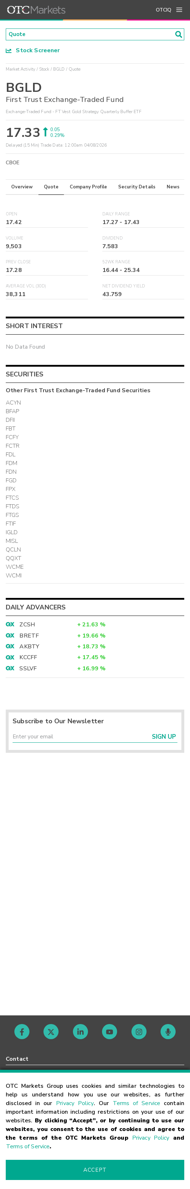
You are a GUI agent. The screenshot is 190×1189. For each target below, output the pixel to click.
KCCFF (28, 658)
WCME (15, 568)
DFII (10, 421)
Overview (22, 187)
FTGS (12, 516)
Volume (14, 238)
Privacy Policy (75, 1103)
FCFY (12, 438)
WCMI (14, 576)
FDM (11, 464)
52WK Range (116, 262)
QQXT (14, 559)
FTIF (11, 524)
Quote (51, 187)
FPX (10, 490)
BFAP (12, 412)
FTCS (12, 498)
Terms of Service (136, 1103)
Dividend (112, 238)
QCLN (13, 550)
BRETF (29, 636)
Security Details (137, 187)
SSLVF (28, 669)
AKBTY (29, 647)
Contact (17, 1059)
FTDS (13, 507)
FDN (11, 473)
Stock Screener (33, 51)
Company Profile (88, 187)
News (173, 187)
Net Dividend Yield (123, 287)
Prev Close (18, 262)
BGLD (59, 69)
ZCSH (27, 625)
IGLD (12, 533)
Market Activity (20, 69)
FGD (11, 481)
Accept (94, 1170)
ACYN (13, 403)
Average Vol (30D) (26, 287)
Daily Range (116, 215)
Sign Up (164, 738)
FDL (10, 455)
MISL (12, 542)
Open (12, 215)
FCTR (13, 447)
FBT (10, 429)
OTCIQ (163, 9)
